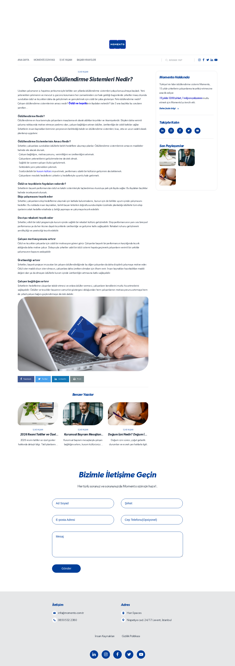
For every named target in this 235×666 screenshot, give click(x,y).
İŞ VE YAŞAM (66, 60)
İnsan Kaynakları (104, 636)
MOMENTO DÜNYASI (44, 60)
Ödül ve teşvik (77, 103)
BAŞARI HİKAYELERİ (86, 60)
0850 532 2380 (67, 620)
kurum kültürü (44, 171)
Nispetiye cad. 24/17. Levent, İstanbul (149, 620)
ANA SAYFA (23, 60)
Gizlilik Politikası (131, 636)
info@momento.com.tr (71, 612)
